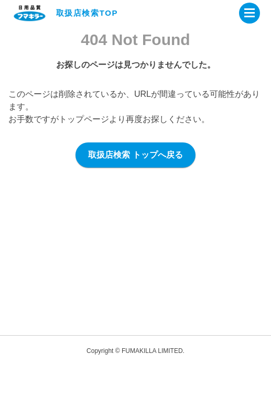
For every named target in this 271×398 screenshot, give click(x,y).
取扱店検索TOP (87, 12)
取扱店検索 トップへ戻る (135, 154)
